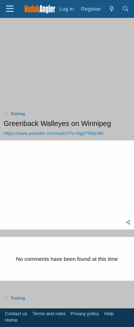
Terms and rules (49, 313)
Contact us (16, 313)
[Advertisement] (67, 66)
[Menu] (9, 9)
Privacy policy (85, 313)
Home (11, 320)
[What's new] (111, 8)
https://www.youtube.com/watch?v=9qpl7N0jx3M (53, 133)
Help (109, 313)
